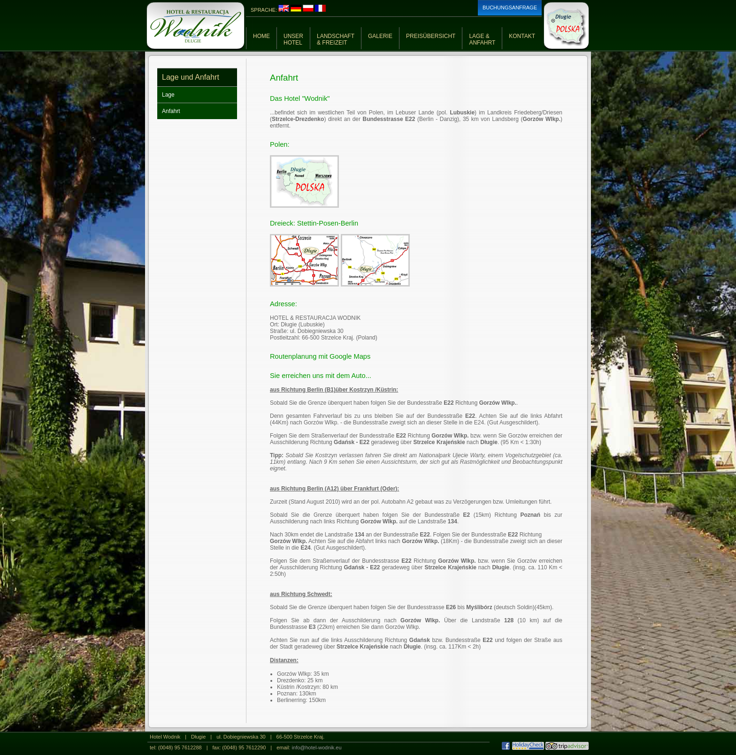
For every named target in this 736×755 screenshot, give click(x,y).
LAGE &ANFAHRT (482, 39)
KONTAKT (522, 36)
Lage (168, 94)
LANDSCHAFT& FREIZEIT (335, 39)
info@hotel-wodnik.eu (317, 747)
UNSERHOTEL (293, 39)
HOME (261, 36)
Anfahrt (171, 111)
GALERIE (380, 36)
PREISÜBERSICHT (430, 36)
